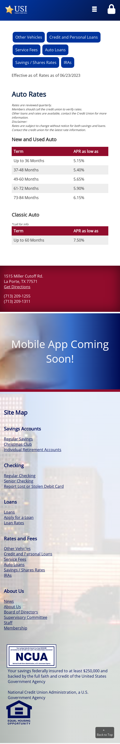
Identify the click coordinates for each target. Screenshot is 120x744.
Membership (15, 628)
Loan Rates (14, 522)
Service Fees (26, 50)
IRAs (68, 62)
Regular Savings (18, 439)
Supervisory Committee (25, 617)
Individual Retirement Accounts (32, 449)
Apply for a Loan (19, 517)
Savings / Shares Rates (35, 62)
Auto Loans (55, 50)
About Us (12, 606)
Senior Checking (18, 481)
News (9, 601)
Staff (8, 622)
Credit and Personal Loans (73, 37)
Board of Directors (21, 612)
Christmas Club (18, 444)
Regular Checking (20, 475)
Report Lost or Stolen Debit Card (34, 486)
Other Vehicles (28, 37)
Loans (9, 512)
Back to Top (105, 733)
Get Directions (17, 286)
